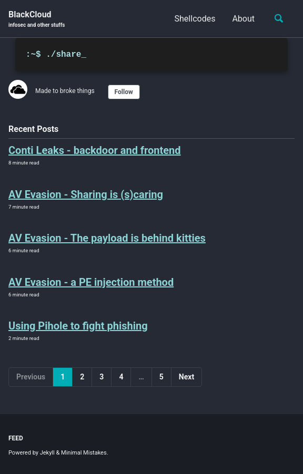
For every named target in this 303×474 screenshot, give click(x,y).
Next (186, 377)
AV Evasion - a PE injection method (91, 282)
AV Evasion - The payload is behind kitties (107, 238)
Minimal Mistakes (84, 452)
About (243, 19)
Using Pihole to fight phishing (78, 326)
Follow (124, 92)
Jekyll (47, 452)
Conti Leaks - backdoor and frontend (94, 150)
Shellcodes (195, 19)
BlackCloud (36, 19)
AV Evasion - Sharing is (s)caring (85, 194)
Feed (15, 438)
